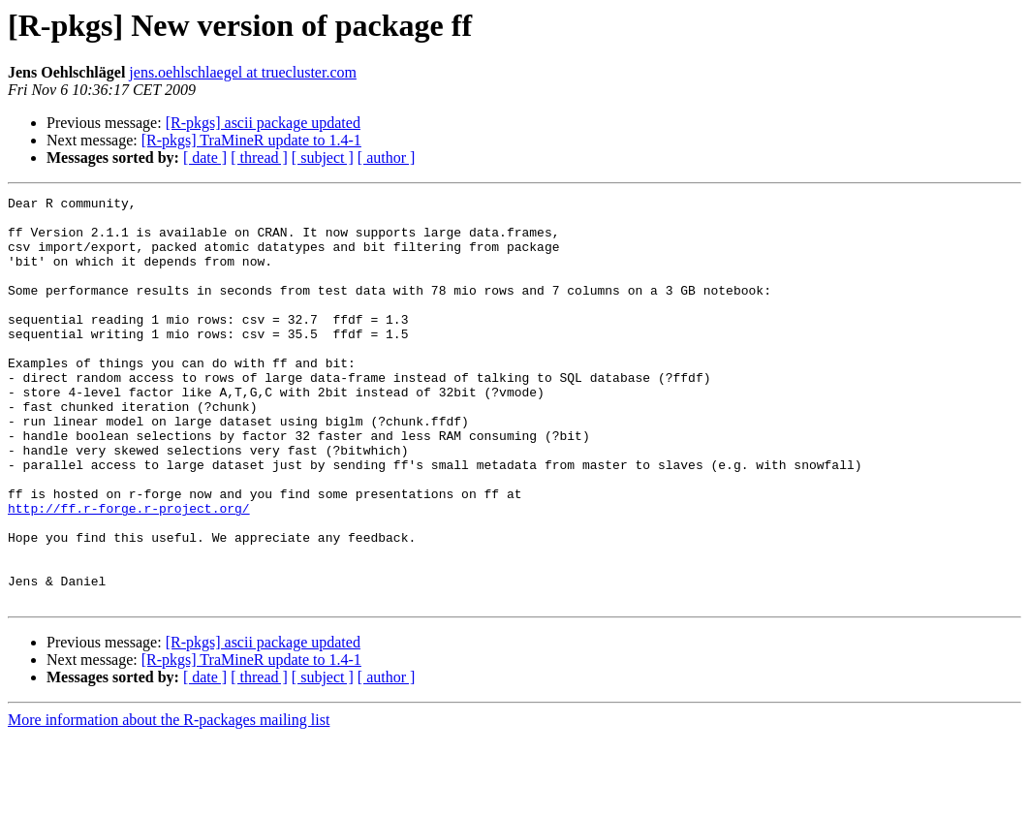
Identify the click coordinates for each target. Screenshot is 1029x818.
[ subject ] (323, 157)
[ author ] (387, 157)
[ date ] (205, 157)
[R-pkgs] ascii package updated (263, 122)
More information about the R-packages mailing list (168, 801)
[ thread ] (259, 157)
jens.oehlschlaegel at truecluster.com (243, 72)
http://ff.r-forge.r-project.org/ (129, 572)
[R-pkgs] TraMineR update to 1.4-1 (251, 140)
